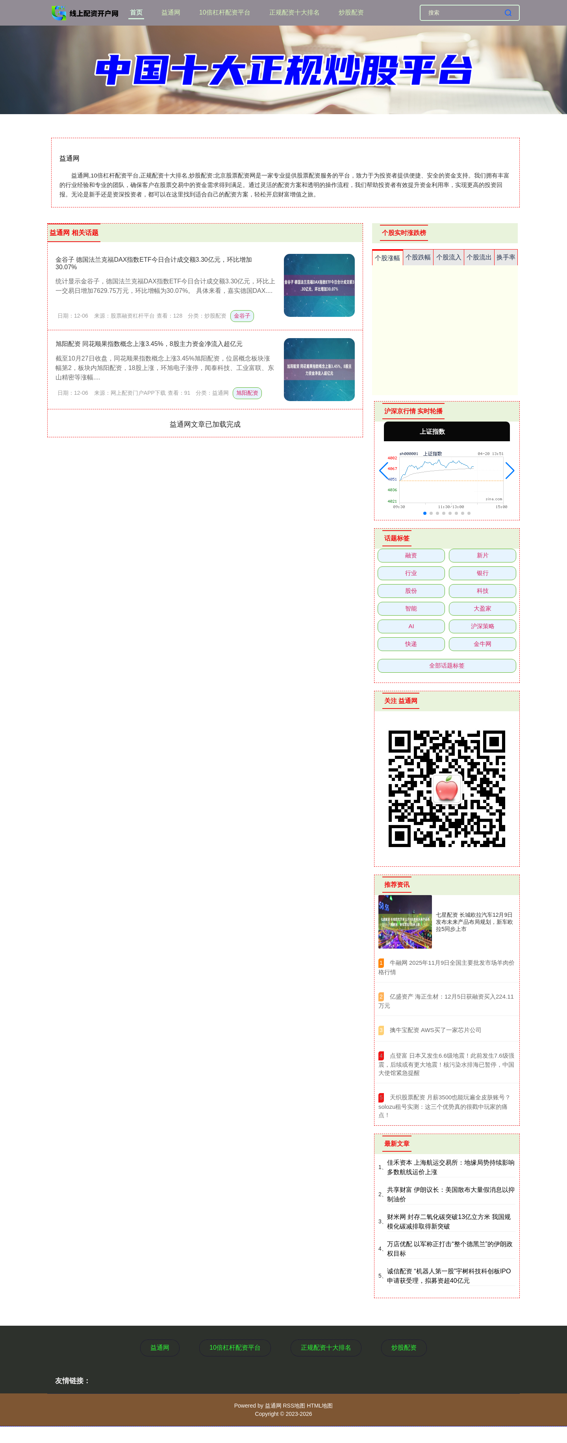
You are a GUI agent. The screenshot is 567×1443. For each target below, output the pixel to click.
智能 (411, 608)
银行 (483, 573)
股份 (411, 590)
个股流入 (448, 257)
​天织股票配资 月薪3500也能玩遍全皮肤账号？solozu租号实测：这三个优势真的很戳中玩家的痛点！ (444, 1106)
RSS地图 (294, 1405)
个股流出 (479, 257)
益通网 (170, 12)
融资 (411, 555)
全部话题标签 (447, 665)
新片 (483, 555)
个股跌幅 (418, 257)
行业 (411, 573)
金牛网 (482, 643)
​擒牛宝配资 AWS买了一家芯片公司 (436, 1030)
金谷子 (242, 316)
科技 (483, 590)
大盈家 (482, 608)
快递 (411, 643)
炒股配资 (351, 12)
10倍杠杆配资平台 (224, 12)
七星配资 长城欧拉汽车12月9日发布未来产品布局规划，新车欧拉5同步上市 (474, 922)
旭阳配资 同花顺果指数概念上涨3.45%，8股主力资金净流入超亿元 (149, 343)
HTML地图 (320, 1405)
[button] (383, 470)
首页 (136, 12)
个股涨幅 (387, 258)
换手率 (506, 257)
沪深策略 (483, 626)
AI (411, 626)
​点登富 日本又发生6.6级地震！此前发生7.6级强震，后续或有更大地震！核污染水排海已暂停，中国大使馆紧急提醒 (446, 1064)
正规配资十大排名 (294, 12)
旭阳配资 (247, 393)
